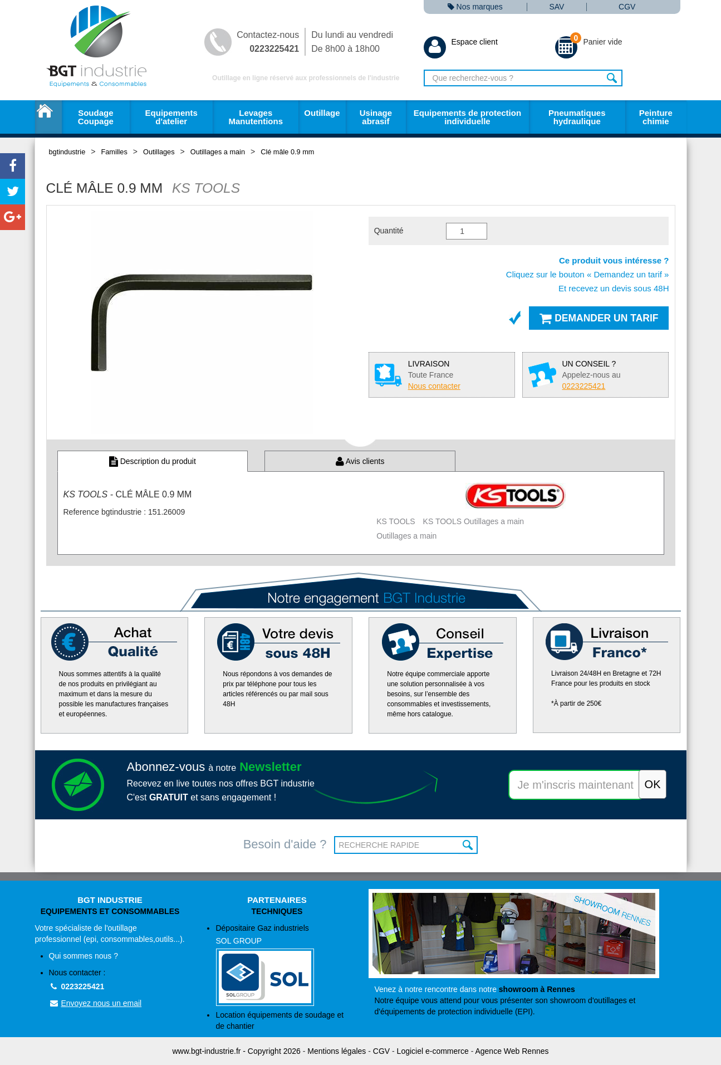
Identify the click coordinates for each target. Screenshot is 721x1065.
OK (468, 845)
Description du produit (152, 461)
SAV (556, 7)
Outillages (159, 152)
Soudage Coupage (96, 117)
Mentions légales (336, 1051)
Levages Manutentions (256, 117)
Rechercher (612, 78)
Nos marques (475, 7)
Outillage (322, 113)
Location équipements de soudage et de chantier (279, 1020)
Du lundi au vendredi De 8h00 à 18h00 (352, 41)
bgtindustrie (67, 152)
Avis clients (360, 461)
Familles (114, 152)
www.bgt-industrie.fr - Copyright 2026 (237, 1051)
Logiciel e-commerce (433, 1051)
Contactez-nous (268, 41)
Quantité (389, 230)
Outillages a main (217, 152)
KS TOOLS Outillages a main (473, 521)
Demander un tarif (598, 318)
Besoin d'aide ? (285, 844)
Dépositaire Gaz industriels (283, 965)
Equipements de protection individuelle (467, 117)
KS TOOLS (395, 521)
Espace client (461, 41)
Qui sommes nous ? (84, 955)
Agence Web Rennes (511, 1051)
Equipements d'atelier (171, 117)
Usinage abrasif (376, 117)
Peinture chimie (656, 117)
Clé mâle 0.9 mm (287, 152)
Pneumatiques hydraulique (577, 117)
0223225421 (77, 986)
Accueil (48, 117)
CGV (627, 7)
